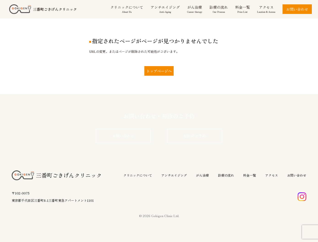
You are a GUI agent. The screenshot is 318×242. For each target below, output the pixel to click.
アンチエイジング (174, 175)
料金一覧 (249, 175)
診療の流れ (226, 175)
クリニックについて (137, 175)
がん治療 (202, 175)
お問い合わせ (297, 9)
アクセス (271, 175)
